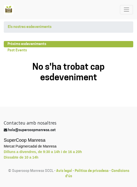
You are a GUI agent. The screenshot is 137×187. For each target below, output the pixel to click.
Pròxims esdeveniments (27, 44)
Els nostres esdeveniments (29, 27)
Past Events (17, 50)
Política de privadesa (92, 171)
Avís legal (64, 171)
